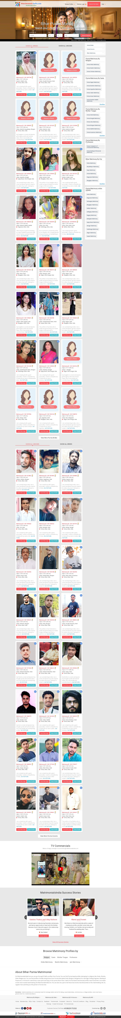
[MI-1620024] (26, 159)
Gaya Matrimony (91, 170)
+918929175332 (70, 1008)
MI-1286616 (50, 668)
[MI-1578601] (26, 303)
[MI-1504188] (49, 557)
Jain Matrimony (75, 962)
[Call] (35, 53)
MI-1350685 (73, 318)
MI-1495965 (73, 668)
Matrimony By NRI (88, 997)
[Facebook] (22, 1008)
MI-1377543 (50, 764)
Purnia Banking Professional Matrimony (94, 151)
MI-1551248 (28, 366)
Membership (24, 1001)
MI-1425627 (73, 812)
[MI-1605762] (72, 351)
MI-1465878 (50, 221)
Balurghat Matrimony (92, 218)
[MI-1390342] (49, 509)
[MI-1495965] (71, 653)
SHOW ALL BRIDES (32, 46)
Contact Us (40, 1001)
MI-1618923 (50, 366)
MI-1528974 (73, 414)
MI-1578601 (28, 318)
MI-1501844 (50, 475)
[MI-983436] (71, 207)
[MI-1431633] (49, 111)
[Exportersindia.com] (98, 1013)
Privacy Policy (100, 1001)
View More (102, 104)
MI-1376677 (73, 764)
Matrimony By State (51, 997)
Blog (87, 1001)
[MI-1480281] (26, 750)
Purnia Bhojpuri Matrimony (93, 125)
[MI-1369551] (26, 798)
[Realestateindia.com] (48, 1013)
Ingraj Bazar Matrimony (93, 222)
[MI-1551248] (26, 351)
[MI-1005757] (49, 255)
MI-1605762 (73, 366)
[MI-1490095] (26, 111)
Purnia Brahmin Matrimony (93, 85)
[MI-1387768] (26, 63)
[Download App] (101, 1008)
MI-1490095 (28, 125)
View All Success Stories (60, 942)
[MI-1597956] (26, 399)
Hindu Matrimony (47, 962)
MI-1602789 (50, 318)
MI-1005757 (50, 270)
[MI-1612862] (26, 461)
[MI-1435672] (26, 605)
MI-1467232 (73, 173)
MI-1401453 (50, 716)
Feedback (46, 1001)
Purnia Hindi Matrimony (93, 115)
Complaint (62, 1001)
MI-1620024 (28, 173)
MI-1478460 (50, 173)
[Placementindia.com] (22, 1013)
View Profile (31, 94)
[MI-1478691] (49, 798)
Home (17, 1001)
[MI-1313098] (72, 111)
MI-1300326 (73, 77)
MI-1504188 (50, 572)
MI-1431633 (50, 125)
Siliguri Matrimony (91, 232)
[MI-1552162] (49, 399)
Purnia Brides (90, 45)
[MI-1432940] (49, 605)
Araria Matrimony (91, 194)
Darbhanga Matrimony (92, 229)
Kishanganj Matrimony (92, 201)
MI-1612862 (28, 475)
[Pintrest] (30, 1008)
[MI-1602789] (49, 303)
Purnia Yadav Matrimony (93, 92)
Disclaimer (92, 1001)
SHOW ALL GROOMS (65, 46)
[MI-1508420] (26, 207)
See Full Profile (48, 91)
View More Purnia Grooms (49, 836)
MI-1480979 (28, 716)
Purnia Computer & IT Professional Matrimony (93, 146)
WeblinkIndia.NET (101, 1016)
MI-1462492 (73, 572)
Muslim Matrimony (61, 962)
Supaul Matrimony (91, 236)
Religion (66, 32)
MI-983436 (73, 221)
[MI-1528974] (72, 399)
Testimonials (54, 1001)
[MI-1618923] (49, 351)
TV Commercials (68, 1004)
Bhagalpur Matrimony (92, 180)
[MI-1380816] (71, 605)
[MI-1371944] (26, 653)
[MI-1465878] (49, 207)
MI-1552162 (50, 414)
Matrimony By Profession (70, 997)
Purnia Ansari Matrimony (93, 96)
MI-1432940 (50, 620)
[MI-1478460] (49, 159)
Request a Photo (49, 70)
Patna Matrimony (91, 163)
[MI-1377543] (49, 750)
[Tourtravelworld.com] (73, 1013)
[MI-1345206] (49, 63)
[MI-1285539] (71, 701)
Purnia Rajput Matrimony (93, 82)
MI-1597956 (28, 414)
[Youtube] (27, 1008)
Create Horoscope (57, 1004)
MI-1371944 (28, 668)
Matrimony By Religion (34, 997)
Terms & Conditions (78, 1001)
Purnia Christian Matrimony (93, 71)
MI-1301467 (28, 270)
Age (49, 32)
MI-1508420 (28, 221)
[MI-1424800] (71, 461)
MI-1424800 (73, 475)
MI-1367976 (73, 523)
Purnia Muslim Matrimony (93, 68)
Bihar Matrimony (91, 53)
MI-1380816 (73, 620)
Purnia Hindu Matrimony (93, 64)
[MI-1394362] (26, 509)
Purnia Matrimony (91, 173)
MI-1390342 (50, 523)
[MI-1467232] (71, 159)
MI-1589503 (73, 270)
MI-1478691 (50, 812)
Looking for (32, 32)
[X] (25, 1008)
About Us (69, 1001)
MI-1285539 (73, 716)
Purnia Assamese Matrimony (94, 132)
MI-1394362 (28, 523)
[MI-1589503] (71, 255)
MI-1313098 (73, 125)
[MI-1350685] (71, 303)
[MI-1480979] (26, 701)
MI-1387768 (28, 77)
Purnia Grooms (90, 49)
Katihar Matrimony (91, 208)
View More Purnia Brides (49, 438)
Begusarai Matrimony (92, 177)
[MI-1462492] (71, 557)
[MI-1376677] (71, 750)
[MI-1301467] (26, 255)
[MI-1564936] (26, 557)
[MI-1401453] (49, 701)
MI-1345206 (50, 77)
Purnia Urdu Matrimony (92, 122)
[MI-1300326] (72, 63)
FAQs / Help (32, 1001)
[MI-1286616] (49, 653)
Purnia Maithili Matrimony (93, 129)
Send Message (21, 94)
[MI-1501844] (49, 461)
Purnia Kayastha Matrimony (94, 89)
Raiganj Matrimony (91, 215)
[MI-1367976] (71, 509)
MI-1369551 (28, 812)
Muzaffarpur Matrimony (93, 166)
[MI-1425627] (71, 798)
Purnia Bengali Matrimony (93, 118)
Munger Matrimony (91, 225)
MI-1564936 (28, 572)
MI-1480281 (28, 764)
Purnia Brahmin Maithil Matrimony (92, 100)
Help (104, 4)
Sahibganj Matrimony (92, 211)
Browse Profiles (70, 4)
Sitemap (48, 1004)
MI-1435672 (28, 620)
